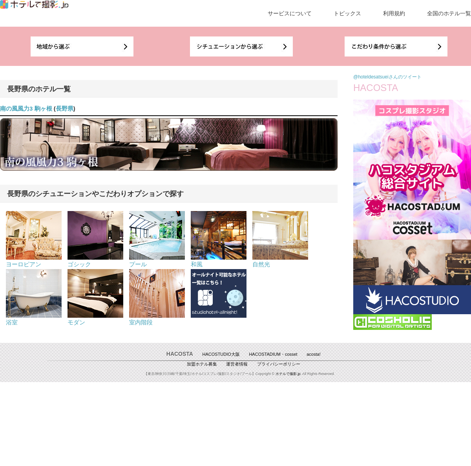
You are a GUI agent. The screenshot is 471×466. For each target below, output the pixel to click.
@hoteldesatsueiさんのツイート (387, 77)
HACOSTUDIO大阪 (221, 354)
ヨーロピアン (34, 261)
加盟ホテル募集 (202, 364)
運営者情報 (237, 364)
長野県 (64, 108)
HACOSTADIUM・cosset (273, 354)
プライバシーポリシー (278, 364)
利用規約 (394, 13)
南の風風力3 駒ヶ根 (26, 108)
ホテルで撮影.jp (288, 374)
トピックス (347, 13)
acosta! (313, 354)
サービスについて (290, 13)
